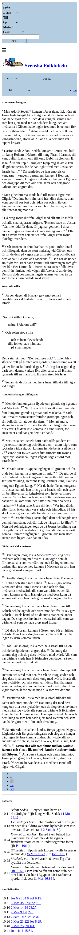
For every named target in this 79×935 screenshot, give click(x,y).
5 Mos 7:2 (17, 926)
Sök (14, 41)
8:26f (30, 898)
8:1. (38, 903)
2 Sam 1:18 (50, 829)
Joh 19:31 (58, 854)
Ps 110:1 (22, 845)
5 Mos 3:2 (17, 903)
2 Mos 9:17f (19, 912)
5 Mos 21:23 (36, 854)
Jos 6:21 (16, 898)
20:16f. (30, 926)
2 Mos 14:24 (19, 907)
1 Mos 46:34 (43, 878)
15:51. (28, 930)
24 (12, 789)
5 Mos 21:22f (20, 921)
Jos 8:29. (36, 921)
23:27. (33, 907)
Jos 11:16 (17, 930)
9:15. (38, 898)
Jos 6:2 (30, 903)
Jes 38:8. (33, 917)
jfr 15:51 (18, 871)
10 (11, 781)
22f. (30, 912)
